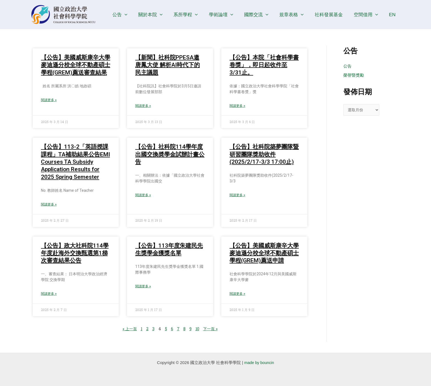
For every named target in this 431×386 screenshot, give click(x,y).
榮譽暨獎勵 (353, 75)
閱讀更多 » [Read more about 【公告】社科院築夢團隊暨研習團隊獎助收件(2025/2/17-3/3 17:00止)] (237, 196)
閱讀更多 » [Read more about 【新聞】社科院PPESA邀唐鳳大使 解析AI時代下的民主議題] (143, 106)
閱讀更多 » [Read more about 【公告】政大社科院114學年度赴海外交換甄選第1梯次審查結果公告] (49, 294)
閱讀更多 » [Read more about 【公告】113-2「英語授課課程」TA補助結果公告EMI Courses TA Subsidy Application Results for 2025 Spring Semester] (49, 205)
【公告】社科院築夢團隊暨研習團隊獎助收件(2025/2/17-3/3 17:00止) (264, 154)
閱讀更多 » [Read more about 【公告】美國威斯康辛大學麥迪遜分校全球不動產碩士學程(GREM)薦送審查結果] (49, 100)
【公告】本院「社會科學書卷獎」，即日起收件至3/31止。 (264, 65)
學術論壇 (229, 15)
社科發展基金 (332, 14)
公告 (132, 15)
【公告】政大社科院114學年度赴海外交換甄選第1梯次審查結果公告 (75, 254)
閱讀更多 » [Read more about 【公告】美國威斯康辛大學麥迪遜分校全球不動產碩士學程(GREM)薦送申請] (237, 294)
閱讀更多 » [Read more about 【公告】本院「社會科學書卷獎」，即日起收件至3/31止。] (237, 106)
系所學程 (195, 15)
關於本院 (162, 15)
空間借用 (368, 15)
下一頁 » (211, 329)
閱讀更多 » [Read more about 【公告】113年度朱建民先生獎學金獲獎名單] (143, 287)
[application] (137, 15)
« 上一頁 (129, 329)
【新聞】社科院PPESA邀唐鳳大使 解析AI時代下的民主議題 (167, 65)
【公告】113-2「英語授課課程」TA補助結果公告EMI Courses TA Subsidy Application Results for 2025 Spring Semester (75, 162)
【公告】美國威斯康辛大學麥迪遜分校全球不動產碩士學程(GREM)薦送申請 (264, 254)
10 (198, 329)
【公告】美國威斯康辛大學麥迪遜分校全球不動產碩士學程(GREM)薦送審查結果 (75, 65)
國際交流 (263, 15)
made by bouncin (259, 362)
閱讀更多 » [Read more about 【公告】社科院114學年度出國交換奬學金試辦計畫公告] (143, 196)
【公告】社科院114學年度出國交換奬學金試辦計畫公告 (170, 154)
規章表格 (297, 15)
